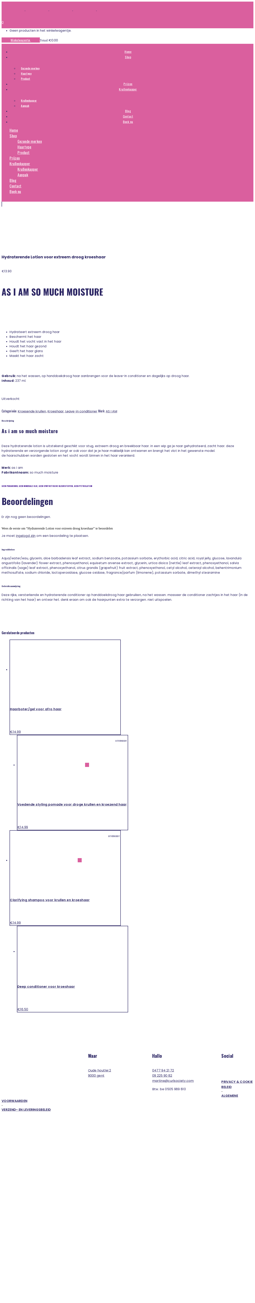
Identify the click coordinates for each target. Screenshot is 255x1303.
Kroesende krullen (32, 371)
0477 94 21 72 (163, 1031)
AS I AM (111, 371)
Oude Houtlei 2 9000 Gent (99, 1033)
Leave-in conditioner (81, 371)
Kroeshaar (55, 371)
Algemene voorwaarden (120, 1059)
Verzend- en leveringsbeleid (26, 1070)
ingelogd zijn (26, 496)
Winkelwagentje (21, 40)
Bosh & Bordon (29, 1286)
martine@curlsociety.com (173, 1041)
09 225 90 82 (162, 1036)
